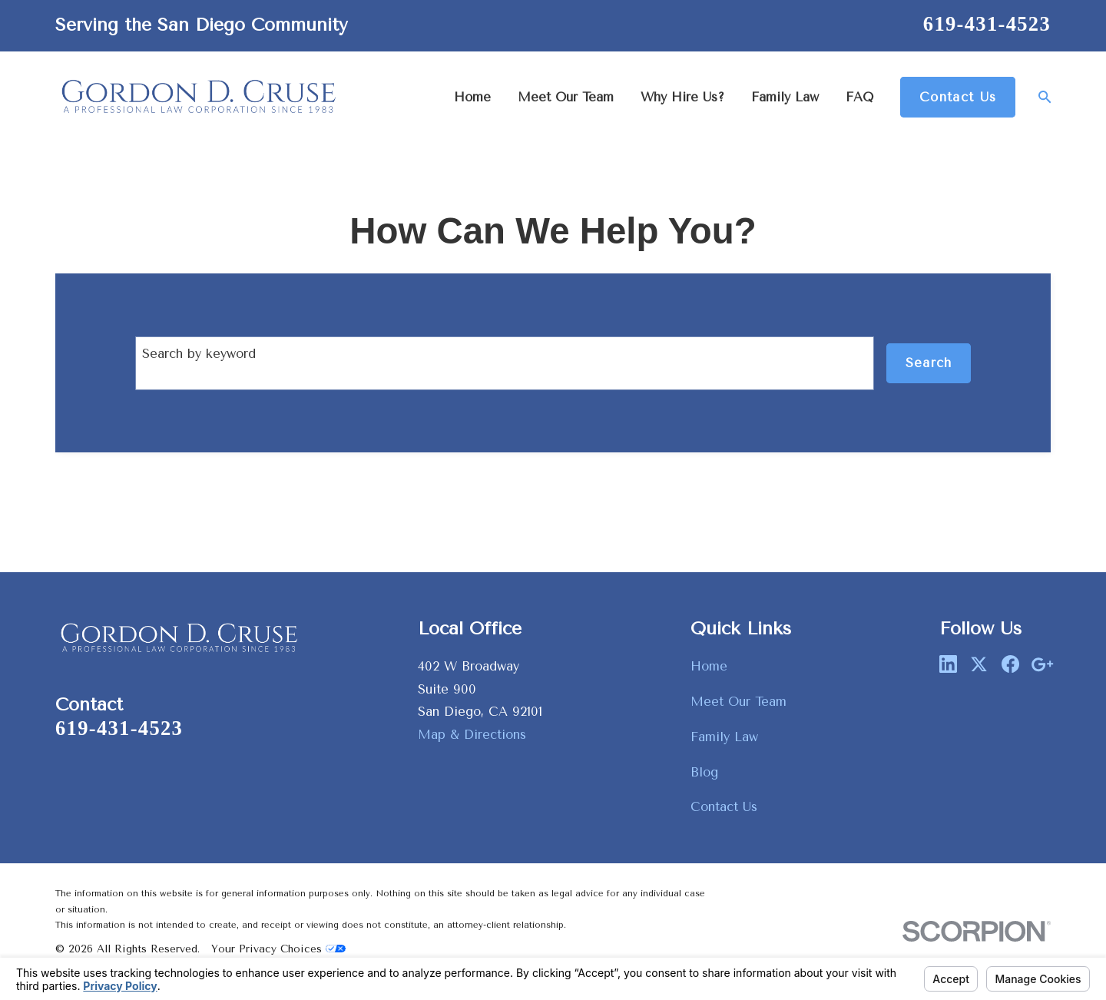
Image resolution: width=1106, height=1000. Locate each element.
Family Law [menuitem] (785, 97)
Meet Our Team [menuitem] (566, 97)
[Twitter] (979, 664)
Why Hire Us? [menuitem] (682, 97)
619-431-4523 (987, 23)
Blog (704, 772)
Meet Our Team (738, 701)
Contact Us (957, 97)
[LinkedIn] (948, 664)
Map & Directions (472, 734)
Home (708, 666)
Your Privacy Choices (278, 948)
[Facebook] (1010, 664)
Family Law (724, 737)
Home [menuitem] (472, 97)
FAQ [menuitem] (859, 97)
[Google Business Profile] (1042, 664)
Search (929, 363)
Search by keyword (199, 353)
